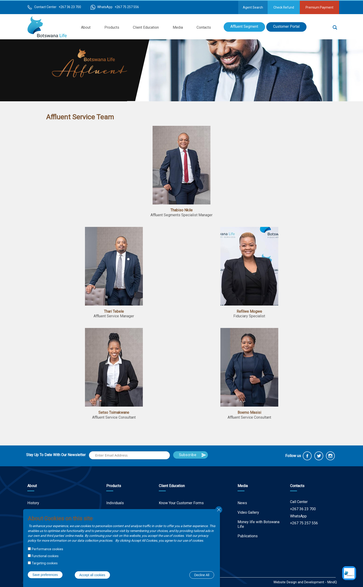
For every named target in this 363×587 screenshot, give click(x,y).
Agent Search (253, 7)
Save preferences (45, 575)
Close (218, 509)
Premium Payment (319, 7)
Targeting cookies (45, 563)
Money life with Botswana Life (258, 524)
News (242, 503)
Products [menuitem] (111, 27)
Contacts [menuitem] (204, 27)
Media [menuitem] (178, 27)
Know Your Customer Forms (181, 503)
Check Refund (283, 7)
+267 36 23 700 (303, 509)
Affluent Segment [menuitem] (244, 26)
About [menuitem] (86, 27)
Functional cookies (45, 556)
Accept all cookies (92, 575)
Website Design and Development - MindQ (305, 582)
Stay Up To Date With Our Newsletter (56, 455)
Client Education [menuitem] (146, 27)
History (33, 503)
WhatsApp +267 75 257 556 (118, 7)
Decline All (201, 575)
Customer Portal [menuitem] (286, 26)
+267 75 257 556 (304, 523)
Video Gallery (248, 512)
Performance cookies (47, 549)
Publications (248, 536)
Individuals (115, 503)
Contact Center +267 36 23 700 (57, 7)
